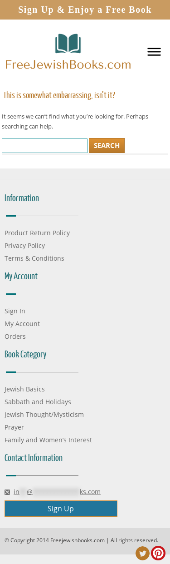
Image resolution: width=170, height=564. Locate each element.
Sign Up (61, 509)
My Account (22, 323)
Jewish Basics (25, 389)
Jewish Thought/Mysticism (44, 414)
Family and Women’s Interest (48, 439)
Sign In (15, 311)
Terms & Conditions (34, 258)
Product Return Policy (37, 232)
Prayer (14, 427)
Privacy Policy (25, 245)
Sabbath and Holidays (38, 401)
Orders (15, 336)
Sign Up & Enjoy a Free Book (85, 10)
